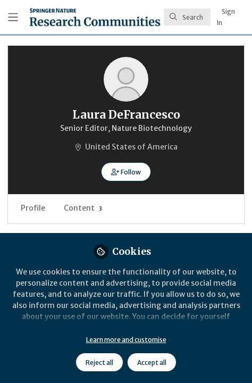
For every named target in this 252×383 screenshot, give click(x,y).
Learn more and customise (126, 340)
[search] (187, 17)
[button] (125, 171)
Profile (33, 208)
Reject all (99, 363)
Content (83, 208)
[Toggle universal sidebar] (13, 17)
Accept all (151, 363)
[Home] (95, 17)
